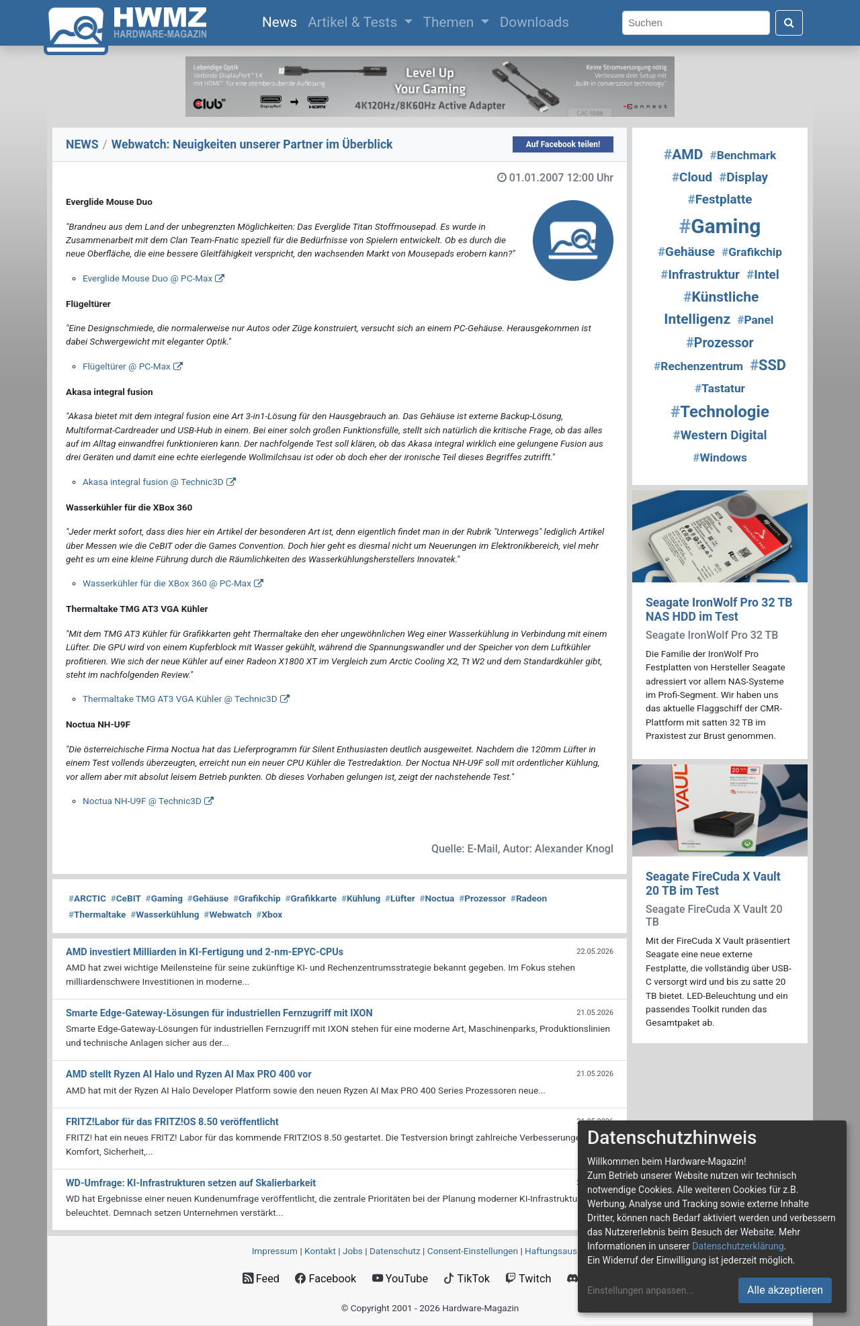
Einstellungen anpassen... (640, 1290)
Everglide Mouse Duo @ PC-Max (147, 278)
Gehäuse (208, 898)
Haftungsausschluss (566, 1250)
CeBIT (126, 898)
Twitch (528, 1278)
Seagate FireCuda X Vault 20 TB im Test (713, 883)
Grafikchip (257, 898)
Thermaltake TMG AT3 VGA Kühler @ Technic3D (180, 698)
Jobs (353, 1250)
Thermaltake (97, 914)
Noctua (436, 898)
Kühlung (360, 898)
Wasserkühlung (164, 914)
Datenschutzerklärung (737, 1246)
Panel (755, 319)
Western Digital (720, 435)
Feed (261, 1278)
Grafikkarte (311, 898)
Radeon (529, 898)
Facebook (325, 1278)
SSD (768, 365)
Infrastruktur (700, 274)
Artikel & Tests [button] (354, 22)
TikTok (466, 1278)
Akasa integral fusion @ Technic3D (153, 481)
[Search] (696, 23)
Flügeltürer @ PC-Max (127, 366)
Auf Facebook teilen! (563, 144)
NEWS (82, 144)
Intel (762, 274)
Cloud (692, 177)
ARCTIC (87, 898)
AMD (683, 154)
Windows (720, 457)
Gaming (164, 898)
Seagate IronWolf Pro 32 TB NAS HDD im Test (719, 609)
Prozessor (482, 898)
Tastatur (720, 388)
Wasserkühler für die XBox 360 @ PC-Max (167, 583)
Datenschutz (395, 1250)
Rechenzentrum (698, 366)
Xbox (269, 914)
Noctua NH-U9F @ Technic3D (142, 800)
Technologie (720, 411)
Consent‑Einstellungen (472, 1250)
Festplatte (720, 199)
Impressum (275, 1250)
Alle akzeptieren (785, 1290)
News (282, 20)
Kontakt (320, 1250)
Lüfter (400, 898)
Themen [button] (450, 22)
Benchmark (743, 155)
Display (743, 177)
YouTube (400, 1278)
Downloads (534, 22)
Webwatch (227, 914)
